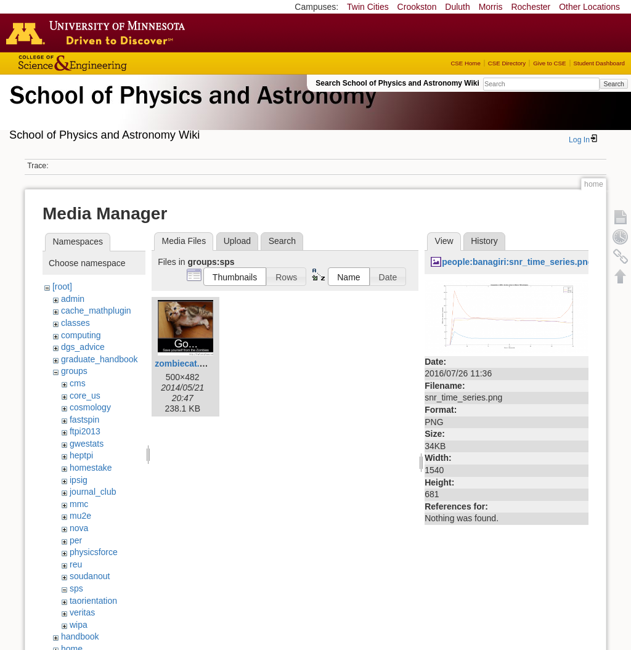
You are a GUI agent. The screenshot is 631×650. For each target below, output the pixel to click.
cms (78, 383)
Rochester (530, 7)
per (76, 540)
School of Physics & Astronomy (191, 110)
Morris (491, 7)
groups (74, 371)
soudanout (90, 576)
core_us (85, 395)
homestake (91, 468)
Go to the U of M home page (98, 33)
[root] (62, 286)
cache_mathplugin (96, 310)
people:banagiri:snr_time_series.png (517, 262)
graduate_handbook (99, 359)
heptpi (81, 455)
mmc (79, 504)
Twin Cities (368, 7)
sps (76, 588)
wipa (79, 625)
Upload (237, 241)
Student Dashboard (599, 63)
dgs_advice (83, 347)
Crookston (417, 7)
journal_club (93, 492)
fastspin (84, 420)
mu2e (80, 516)
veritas (82, 612)
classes (75, 323)
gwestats (87, 444)
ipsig (79, 480)
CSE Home (465, 63)
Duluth (457, 7)
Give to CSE (549, 63)
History (484, 241)
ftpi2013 (85, 431)
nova (79, 528)
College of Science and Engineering (110, 63)
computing (81, 335)
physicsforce (94, 552)
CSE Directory (507, 63)
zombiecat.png (185, 363)
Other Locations (589, 7)
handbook (80, 636)
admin (72, 299)
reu (76, 564)
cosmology (90, 407)
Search (613, 83)
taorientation (93, 601)
